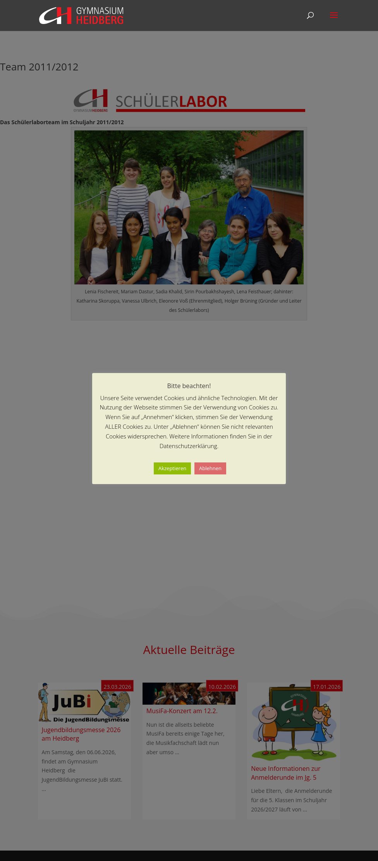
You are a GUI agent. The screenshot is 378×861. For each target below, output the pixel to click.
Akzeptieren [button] (172, 468)
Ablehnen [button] (210, 468)
